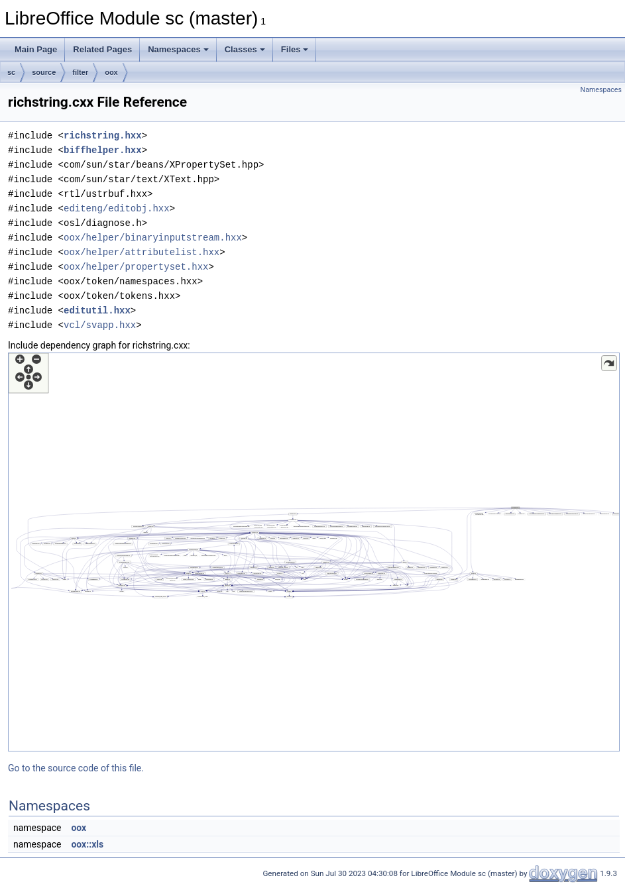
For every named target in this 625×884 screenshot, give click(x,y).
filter (80, 72)
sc (11, 72)
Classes (245, 49)
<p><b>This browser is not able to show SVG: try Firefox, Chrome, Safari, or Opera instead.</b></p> (314, 552)
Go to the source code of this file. (76, 768)
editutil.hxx (97, 310)
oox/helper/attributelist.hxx (141, 252)
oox (111, 72)
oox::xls (87, 844)
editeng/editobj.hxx (117, 208)
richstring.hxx (103, 135)
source (44, 72)
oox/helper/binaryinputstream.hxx (153, 237)
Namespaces (178, 49)
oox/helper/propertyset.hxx (136, 266)
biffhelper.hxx (103, 150)
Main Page (36, 49)
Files (295, 49)
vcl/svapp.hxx (100, 325)
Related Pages (102, 49)
